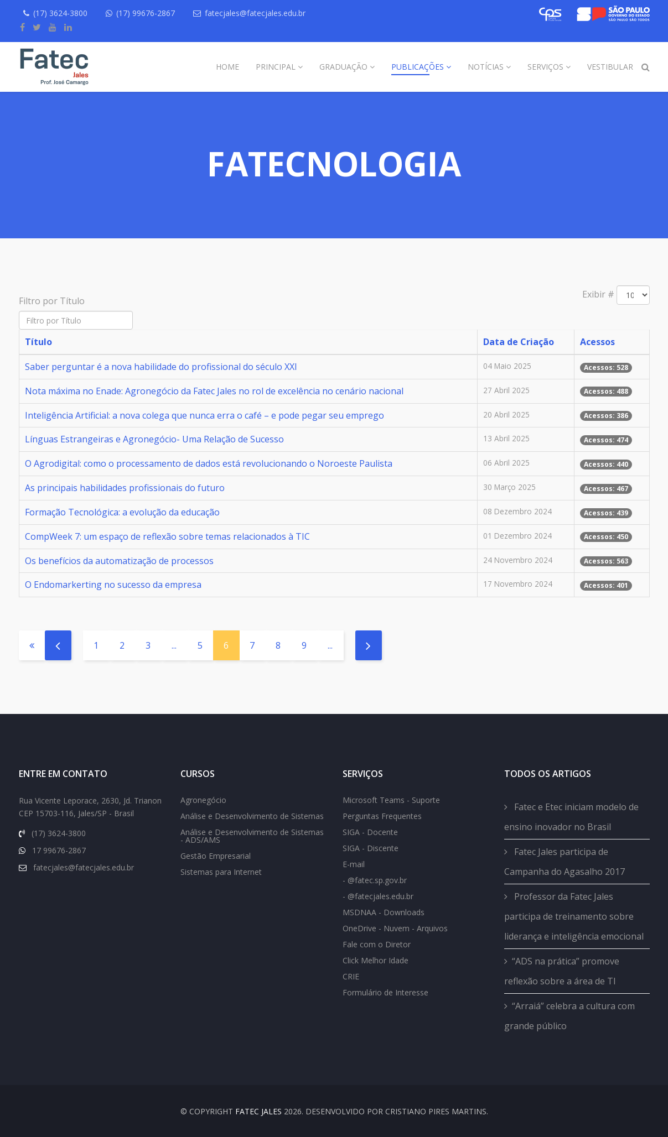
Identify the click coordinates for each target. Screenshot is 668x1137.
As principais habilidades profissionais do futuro (125, 488)
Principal (276, 66)
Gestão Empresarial (215, 856)
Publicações (417, 66)
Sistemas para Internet (221, 872)
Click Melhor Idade (375, 960)
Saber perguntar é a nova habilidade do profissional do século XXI (161, 367)
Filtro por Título (53, 301)
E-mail (354, 864)
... (174, 645)
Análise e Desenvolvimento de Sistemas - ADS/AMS (252, 836)
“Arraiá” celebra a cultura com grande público (569, 1016)
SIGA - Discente (370, 848)
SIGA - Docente (370, 832)
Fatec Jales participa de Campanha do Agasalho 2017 (564, 862)
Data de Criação (518, 342)
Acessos (597, 342)
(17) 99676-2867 (145, 13)
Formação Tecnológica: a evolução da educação (122, 512)
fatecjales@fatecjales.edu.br (255, 13)
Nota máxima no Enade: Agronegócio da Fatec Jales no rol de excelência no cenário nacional (214, 391)
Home (227, 66)
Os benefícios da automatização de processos (119, 561)
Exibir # (598, 294)
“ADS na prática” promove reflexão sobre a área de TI (561, 971)
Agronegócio (203, 800)
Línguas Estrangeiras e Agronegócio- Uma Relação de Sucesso (154, 439)
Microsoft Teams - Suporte (391, 800)
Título (38, 342)
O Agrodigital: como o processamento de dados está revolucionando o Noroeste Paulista (208, 463)
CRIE (351, 976)
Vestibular (610, 66)
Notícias (486, 66)
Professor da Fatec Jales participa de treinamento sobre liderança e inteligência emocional (574, 916)
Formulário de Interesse (385, 992)
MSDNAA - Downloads (383, 912)
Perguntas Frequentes (382, 816)
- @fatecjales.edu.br (378, 896)
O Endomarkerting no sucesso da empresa (113, 584)
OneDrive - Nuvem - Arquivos (395, 928)
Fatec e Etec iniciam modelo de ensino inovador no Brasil (571, 817)
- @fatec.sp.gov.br (375, 880)
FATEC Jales (258, 1111)
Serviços (545, 66)
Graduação (343, 66)
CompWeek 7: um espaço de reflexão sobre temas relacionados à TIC (167, 536)
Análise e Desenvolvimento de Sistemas (252, 816)
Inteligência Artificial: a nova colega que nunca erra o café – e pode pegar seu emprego (204, 415)
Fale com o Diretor (377, 944)
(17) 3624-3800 (60, 13)
